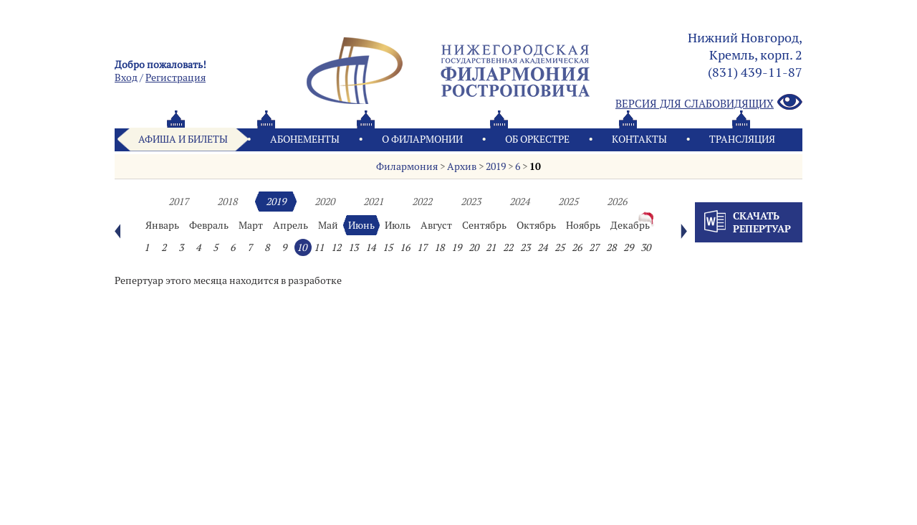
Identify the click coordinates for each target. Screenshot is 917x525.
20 (474, 247)
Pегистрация (175, 77)
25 (559, 247)
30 (645, 247)
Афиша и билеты (183, 139)
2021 (373, 201)
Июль (398, 225)
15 (388, 247)
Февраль (209, 225)
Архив (461, 166)
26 (577, 247)
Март (251, 225)
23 (525, 247)
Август (436, 225)
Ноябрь (583, 225)
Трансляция (742, 139)
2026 (617, 201)
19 (456, 247)
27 (594, 247)
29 (628, 247)
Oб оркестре (537, 139)
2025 (568, 201)
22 (508, 247)
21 (491, 247)
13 (353, 247)
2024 (519, 201)
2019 (496, 166)
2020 (325, 201)
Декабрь (630, 225)
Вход (126, 77)
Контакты (639, 139)
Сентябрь (484, 225)
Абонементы (305, 139)
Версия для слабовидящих (708, 102)
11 (319, 247)
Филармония (407, 166)
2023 (471, 201)
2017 (178, 201)
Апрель (290, 225)
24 (542, 247)
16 (405, 247)
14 (370, 247)
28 (611, 247)
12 (336, 247)
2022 (422, 201)
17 (422, 247)
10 (535, 166)
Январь (162, 225)
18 (439, 247)
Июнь (361, 225)
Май (328, 225)
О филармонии (422, 139)
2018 (227, 201)
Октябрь (536, 225)
